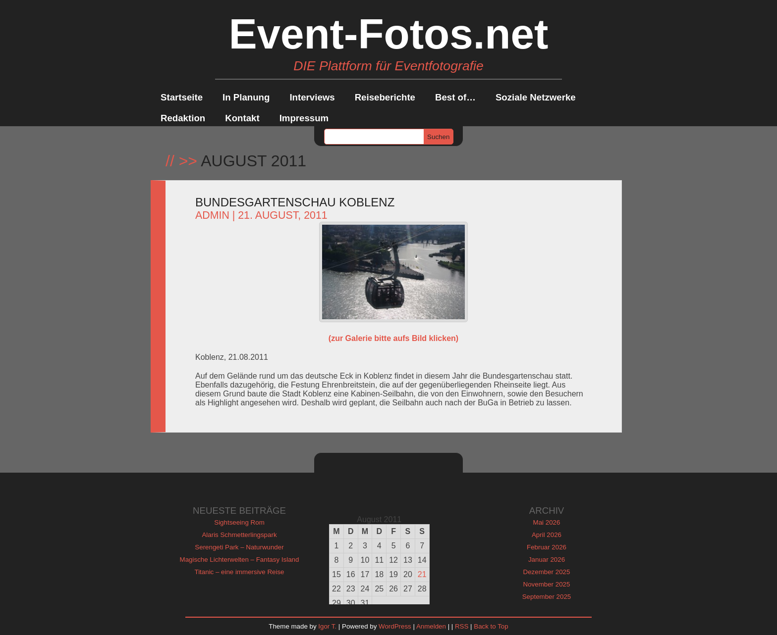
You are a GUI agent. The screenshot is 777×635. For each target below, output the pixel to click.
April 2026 (546, 534)
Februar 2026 (546, 547)
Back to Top (491, 626)
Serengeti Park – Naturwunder (239, 547)
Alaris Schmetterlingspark (239, 534)
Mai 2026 (546, 522)
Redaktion (183, 118)
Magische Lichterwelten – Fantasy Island (239, 559)
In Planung (246, 97)
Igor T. (327, 626)
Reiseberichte (385, 97)
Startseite (182, 97)
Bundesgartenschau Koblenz (294, 202)
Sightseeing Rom (239, 522)
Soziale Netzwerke (536, 97)
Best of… (455, 97)
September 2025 (546, 596)
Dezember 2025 (546, 572)
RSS (461, 626)
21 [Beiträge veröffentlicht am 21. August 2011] (422, 574)
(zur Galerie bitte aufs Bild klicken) (393, 338)
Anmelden (431, 626)
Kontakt (242, 118)
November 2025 (546, 584)
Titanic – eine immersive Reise (239, 572)
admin (212, 215)
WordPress (395, 626)
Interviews (311, 97)
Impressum (304, 118)
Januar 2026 (546, 559)
